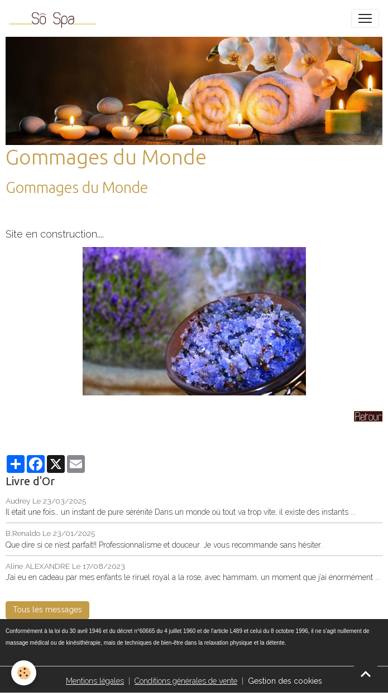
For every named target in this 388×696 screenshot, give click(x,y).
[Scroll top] (366, 674)
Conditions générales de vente (186, 680)
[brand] (55, 18)
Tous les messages (47, 609)
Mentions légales (95, 680)
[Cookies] (23, 672)
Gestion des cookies (285, 680)
